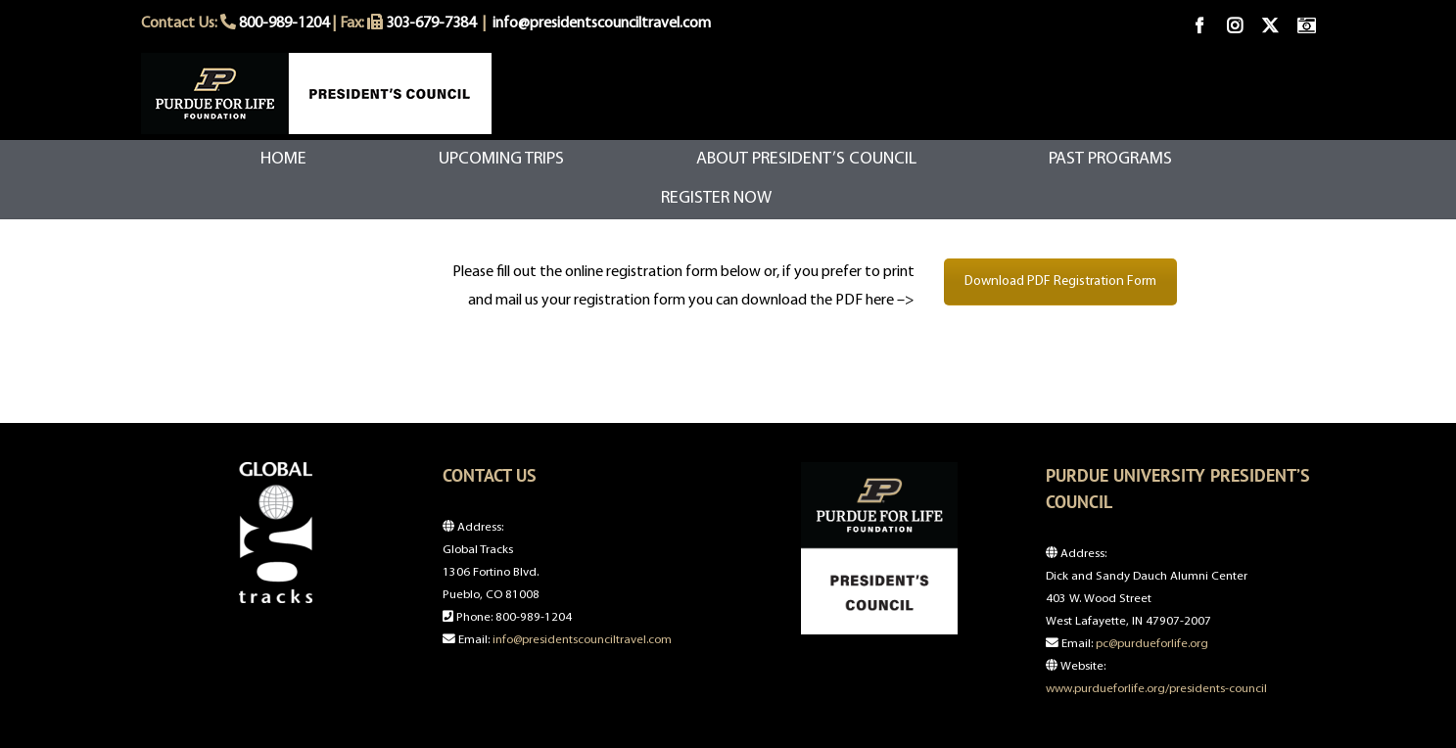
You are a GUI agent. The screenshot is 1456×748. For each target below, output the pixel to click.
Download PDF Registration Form (1060, 281)
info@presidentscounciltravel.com (602, 23)
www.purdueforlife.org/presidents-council (1156, 688)
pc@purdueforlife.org (1152, 643)
